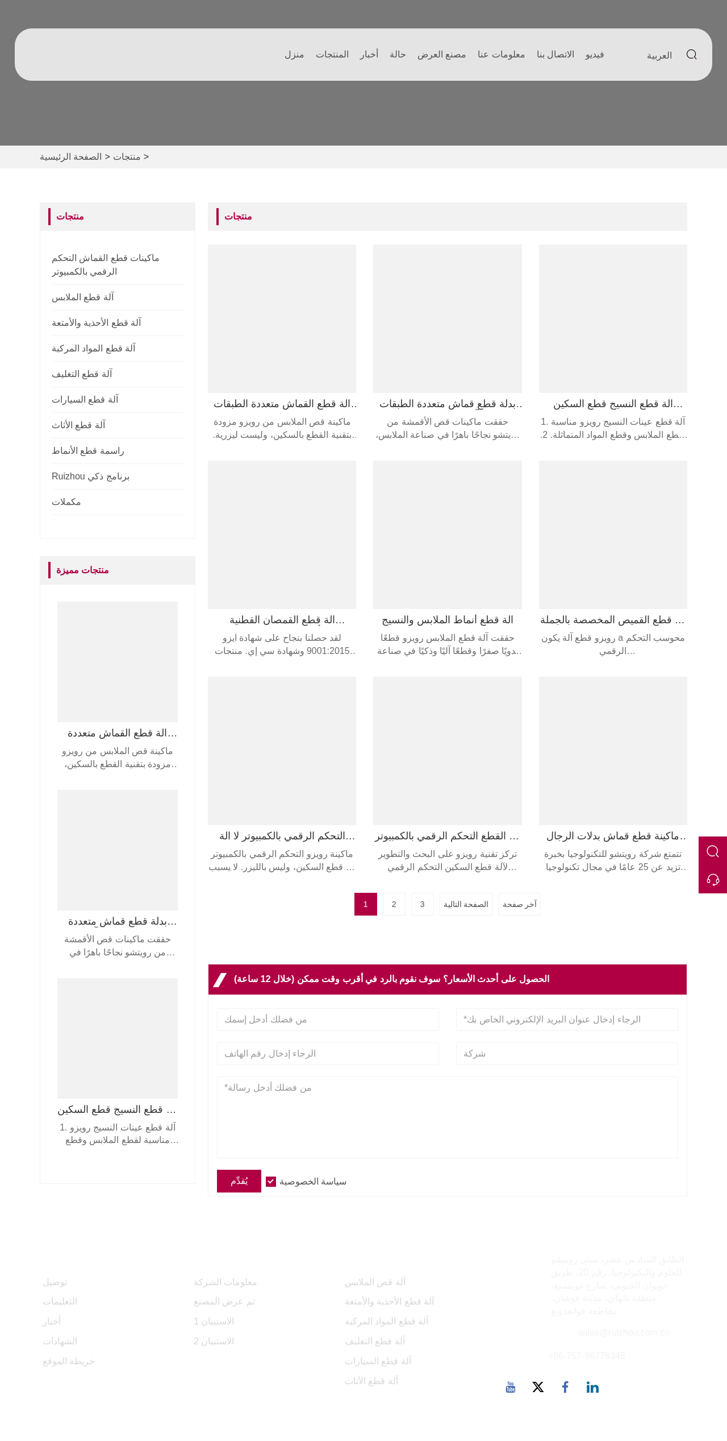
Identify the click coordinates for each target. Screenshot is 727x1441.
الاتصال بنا (555, 54)
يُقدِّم (239, 1181)
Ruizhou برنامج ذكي (90, 476)
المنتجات (332, 54)
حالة (398, 54)
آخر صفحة (520, 904)
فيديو (595, 54)
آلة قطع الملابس (83, 297)
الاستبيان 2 (214, 1341)
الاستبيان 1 (214, 1321)
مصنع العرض (441, 54)
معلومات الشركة (225, 1282)
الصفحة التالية (466, 904)
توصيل (55, 1282)
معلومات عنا (501, 54)
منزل (294, 54)
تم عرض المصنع (224, 1301)
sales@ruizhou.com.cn (624, 1333)
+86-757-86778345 (586, 1356)
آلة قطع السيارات (85, 399)
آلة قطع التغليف (82, 374)
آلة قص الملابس (375, 1282)
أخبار (369, 54)
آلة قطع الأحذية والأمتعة (96, 323)
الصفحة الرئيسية (71, 157)
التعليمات (60, 1301)
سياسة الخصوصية (312, 1181)
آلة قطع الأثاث (78, 425)
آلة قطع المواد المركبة (93, 348)
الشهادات (60, 1341)
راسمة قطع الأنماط (88, 451)
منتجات (127, 157)
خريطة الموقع (69, 1361)
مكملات (66, 502)
